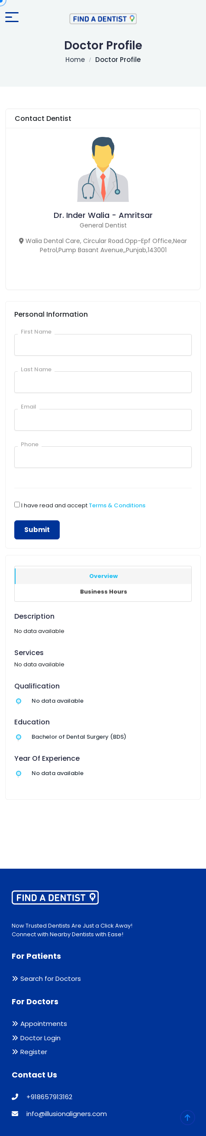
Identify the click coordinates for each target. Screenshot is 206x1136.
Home (75, 59)
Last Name (36, 369)
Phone (30, 444)
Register (33, 1051)
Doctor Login (40, 1037)
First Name (36, 332)
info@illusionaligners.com (59, 1113)
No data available (58, 701)
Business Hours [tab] (103, 591)
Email (28, 406)
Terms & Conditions (117, 505)
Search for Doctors (50, 978)
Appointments (43, 1023)
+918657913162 (42, 1096)
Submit (37, 529)
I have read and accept (83, 505)
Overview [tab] (103, 576)
